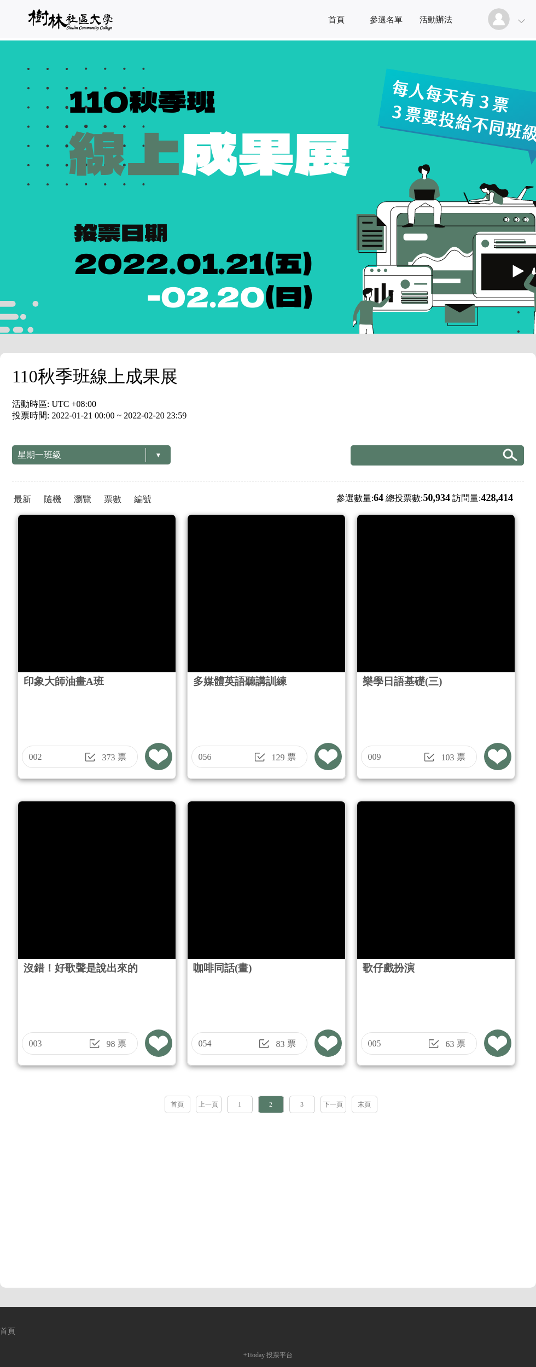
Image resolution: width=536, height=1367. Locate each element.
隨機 (52, 499)
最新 (22, 499)
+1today (254, 1355)
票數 (112, 499)
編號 (143, 499)
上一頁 (208, 1104)
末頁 (364, 1104)
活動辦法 (436, 19)
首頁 (336, 19)
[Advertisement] (268, 1196)
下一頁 (333, 1104)
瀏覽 (82, 499)
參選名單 (386, 19)
